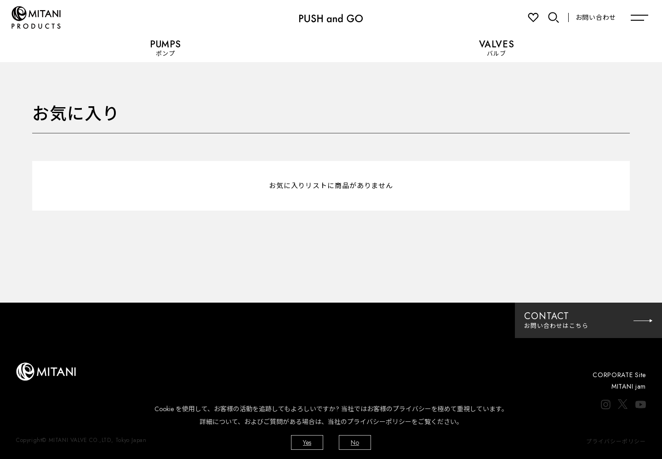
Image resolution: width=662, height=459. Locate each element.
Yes (307, 442)
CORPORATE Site (619, 374)
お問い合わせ (596, 17)
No (355, 442)
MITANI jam (628, 386)
